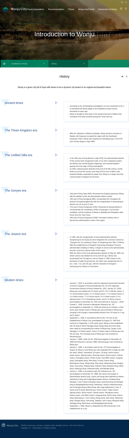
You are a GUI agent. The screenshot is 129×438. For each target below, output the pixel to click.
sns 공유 (126, 76)
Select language (121, 9)
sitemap (125, 9)
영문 (14, 9)
